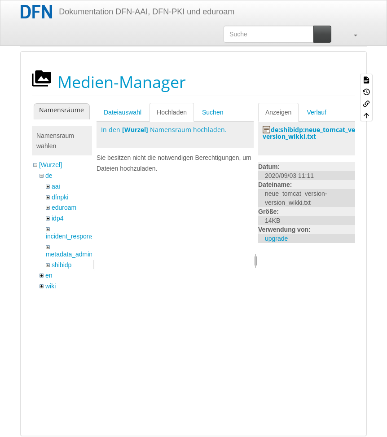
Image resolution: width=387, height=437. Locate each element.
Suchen (212, 112)
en (49, 275)
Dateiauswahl (122, 112)
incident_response (71, 236)
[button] (351, 34)
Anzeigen (278, 112)
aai (56, 186)
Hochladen (172, 112)
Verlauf (316, 112)
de (49, 175)
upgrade (276, 238)
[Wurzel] (50, 164)
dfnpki (60, 197)
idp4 (57, 218)
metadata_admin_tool (76, 254)
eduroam (64, 207)
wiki (50, 286)
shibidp (61, 265)
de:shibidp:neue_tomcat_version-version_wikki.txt (318, 133)
